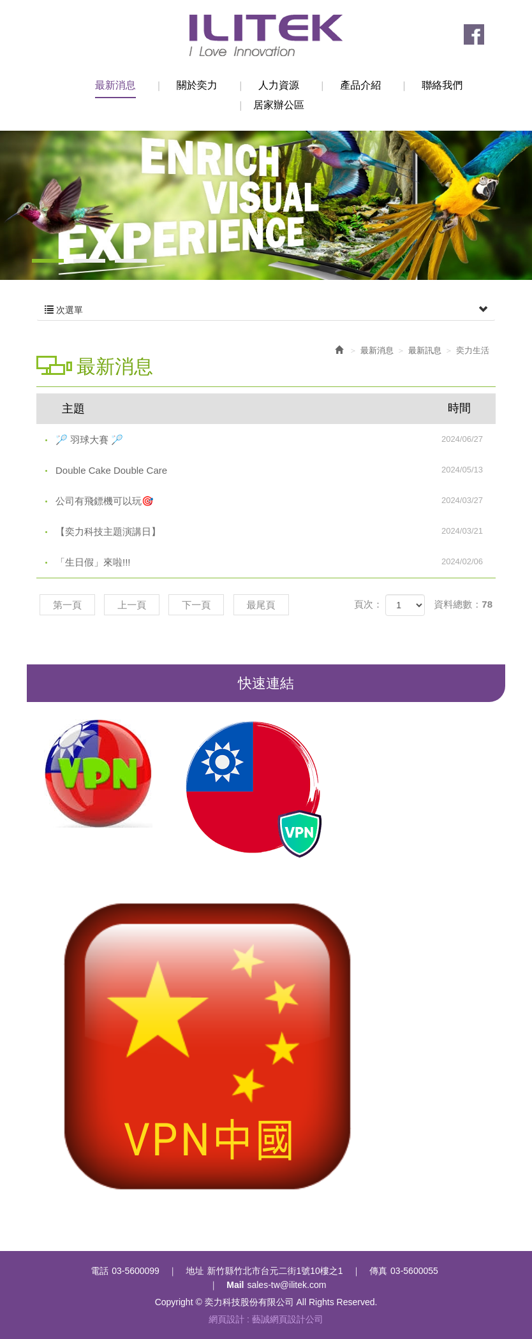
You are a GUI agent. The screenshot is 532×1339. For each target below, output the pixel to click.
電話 (99, 1271)
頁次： (368, 604)
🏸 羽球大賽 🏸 (275, 439)
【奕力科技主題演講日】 (275, 531)
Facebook (474, 34)
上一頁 (131, 604)
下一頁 (196, 604)
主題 (274, 408)
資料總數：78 (463, 604)
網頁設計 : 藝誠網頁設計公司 (266, 1319)
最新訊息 (424, 350)
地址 (194, 1271)
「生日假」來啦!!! (275, 561)
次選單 (266, 310)
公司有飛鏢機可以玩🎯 (275, 500)
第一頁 (67, 604)
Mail (235, 1285)
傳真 (378, 1271)
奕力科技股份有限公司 (266, 35)
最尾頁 (261, 604)
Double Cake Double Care (275, 470)
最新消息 (377, 350)
